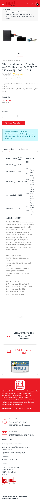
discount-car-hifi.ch (10, 497)
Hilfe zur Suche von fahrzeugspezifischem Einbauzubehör (16, 448)
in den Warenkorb (13, 123)
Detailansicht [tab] (9, 149)
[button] (28, 3)
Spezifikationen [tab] (22, 149)
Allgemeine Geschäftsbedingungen (13, 453)
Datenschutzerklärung (9, 459)
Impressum (5, 456)
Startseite (6, 9)
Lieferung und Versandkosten (12, 444)
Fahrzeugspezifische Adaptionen (17, 12)
